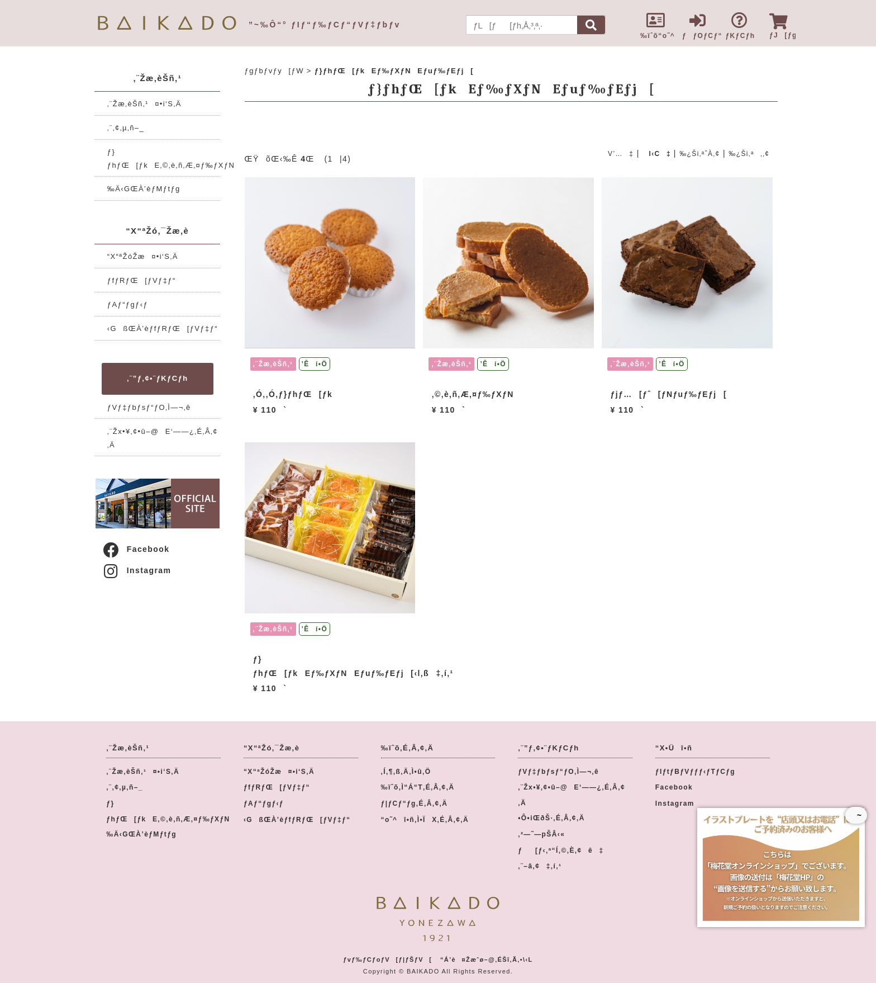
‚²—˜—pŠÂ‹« (541, 834)
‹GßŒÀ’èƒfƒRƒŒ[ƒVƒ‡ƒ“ (162, 328)
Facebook (136, 549)
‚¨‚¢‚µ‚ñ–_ (125, 128)
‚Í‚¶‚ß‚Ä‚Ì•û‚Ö (406, 772)
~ (856, 815)
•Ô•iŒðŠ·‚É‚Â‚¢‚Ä (551, 818)
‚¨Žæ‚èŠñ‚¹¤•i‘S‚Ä (144, 104)
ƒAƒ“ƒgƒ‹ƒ (131, 304)
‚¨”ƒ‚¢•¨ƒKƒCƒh (157, 378)
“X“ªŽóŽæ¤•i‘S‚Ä (142, 256)
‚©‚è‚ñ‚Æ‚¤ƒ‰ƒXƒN (473, 394)
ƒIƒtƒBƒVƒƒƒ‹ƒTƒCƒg (695, 772)
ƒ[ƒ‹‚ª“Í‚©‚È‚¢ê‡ (560, 850)
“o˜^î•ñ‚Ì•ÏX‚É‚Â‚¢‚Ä (425, 820)
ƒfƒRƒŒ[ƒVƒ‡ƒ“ (141, 280)
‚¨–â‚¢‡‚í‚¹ (539, 866)
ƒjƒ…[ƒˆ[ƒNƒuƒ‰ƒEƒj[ (669, 394)
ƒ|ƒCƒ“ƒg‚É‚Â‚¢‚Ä (414, 803)
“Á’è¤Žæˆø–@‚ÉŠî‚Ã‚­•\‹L (486, 959)
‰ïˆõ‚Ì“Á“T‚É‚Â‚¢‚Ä (418, 787)
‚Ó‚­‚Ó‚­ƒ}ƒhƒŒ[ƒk (292, 394)
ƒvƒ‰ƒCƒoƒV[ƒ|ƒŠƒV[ (387, 959)
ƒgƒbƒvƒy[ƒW (274, 71)
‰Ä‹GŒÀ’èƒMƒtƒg (143, 189)
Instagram (137, 570)
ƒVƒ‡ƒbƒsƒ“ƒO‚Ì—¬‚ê (149, 407)
